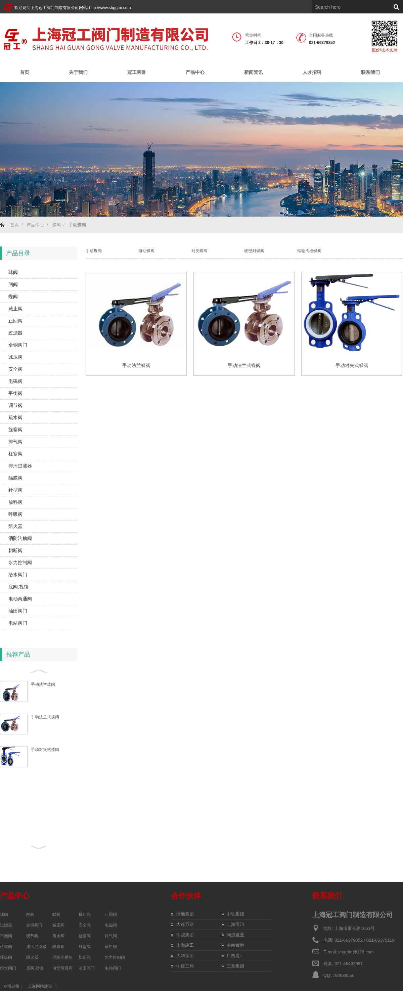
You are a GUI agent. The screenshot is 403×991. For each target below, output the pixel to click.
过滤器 (15, 332)
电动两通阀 (20, 598)
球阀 (13, 272)
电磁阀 (15, 381)
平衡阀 (15, 393)
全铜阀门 (17, 345)
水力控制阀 (20, 562)
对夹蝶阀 (199, 251)
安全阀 (15, 369)
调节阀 (15, 405)
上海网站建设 (40, 986)
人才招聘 (312, 72)
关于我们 (78, 72)
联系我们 (370, 72)
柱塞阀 (15, 453)
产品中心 (195, 72)
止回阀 (15, 320)
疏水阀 (15, 417)
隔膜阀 (15, 478)
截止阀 (15, 308)
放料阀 (15, 502)
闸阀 (13, 284)
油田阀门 (17, 611)
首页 (24, 72)
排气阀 (15, 441)
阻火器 (15, 526)
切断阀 (15, 550)
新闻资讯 (253, 72)
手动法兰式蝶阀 (45, 717)
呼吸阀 (15, 514)
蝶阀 (56, 224)
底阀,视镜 (18, 586)
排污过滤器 (20, 465)
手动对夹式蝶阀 (45, 749)
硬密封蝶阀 (254, 251)
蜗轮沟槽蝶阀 (309, 251)
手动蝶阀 (94, 251)
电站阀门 (17, 623)
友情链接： (13, 986)
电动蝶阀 (146, 251)
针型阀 (15, 490)
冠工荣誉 (136, 72)
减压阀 (15, 357)
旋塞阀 (15, 429)
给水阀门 (17, 574)
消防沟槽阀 (20, 538)
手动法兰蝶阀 (43, 684)
